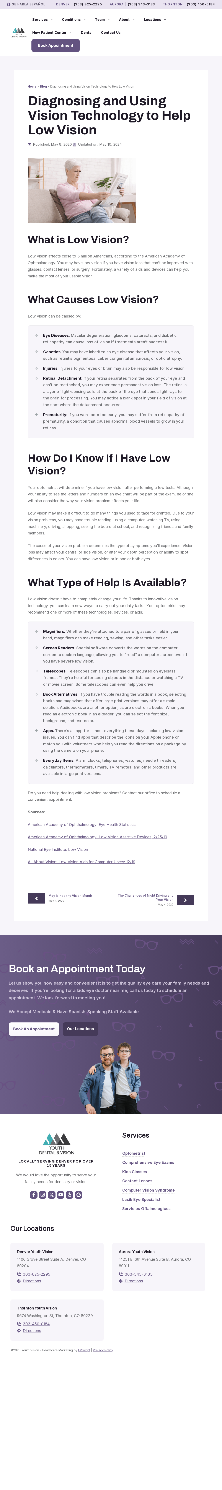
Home (32, 86)
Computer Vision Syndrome (148, 1190)
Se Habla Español (28, 4)
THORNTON (173, 4)
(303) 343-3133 (141, 4)
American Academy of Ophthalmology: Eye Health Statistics (81, 824)
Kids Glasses (134, 1171)
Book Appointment (55, 45)
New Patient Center (54, 32)
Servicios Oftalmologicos (146, 1208)
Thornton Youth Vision (37, 1308)
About (129, 19)
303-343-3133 (139, 1274)
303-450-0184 (36, 1324)
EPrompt (84, 1350)
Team (105, 19)
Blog (43, 86)
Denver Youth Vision (35, 1252)
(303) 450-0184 (201, 4)
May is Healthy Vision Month (70, 895)
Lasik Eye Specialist (141, 1199)
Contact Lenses (137, 1181)
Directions (32, 1281)
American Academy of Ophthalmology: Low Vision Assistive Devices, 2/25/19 (97, 837)
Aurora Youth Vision (137, 1252)
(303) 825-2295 (88, 4)
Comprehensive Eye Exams (148, 1162)
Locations (157, 19)
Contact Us (111, 32)
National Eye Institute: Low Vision (58, 849)
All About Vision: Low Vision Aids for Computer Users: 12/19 (81, 862)
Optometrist (133, 1153)
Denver (63, 4)
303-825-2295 (36, 1274)
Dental (86, 32)
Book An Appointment (34, 1029)
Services (45, 19)
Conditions (76, 19)
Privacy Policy (103, 1350)
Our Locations (80, 1028)
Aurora (117, 4)
